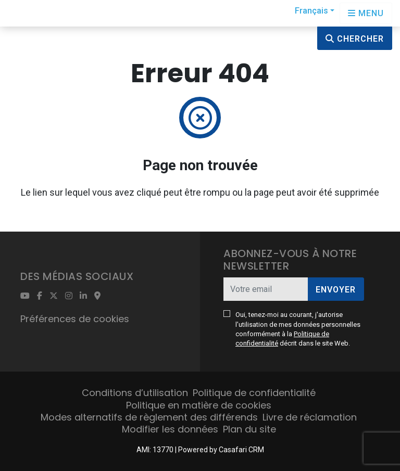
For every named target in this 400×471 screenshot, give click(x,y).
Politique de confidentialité (254, 392)
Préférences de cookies (74, 318)
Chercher (355, 39)
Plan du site (249, 429)
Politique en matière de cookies (198, 405)
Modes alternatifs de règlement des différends (149, 417)
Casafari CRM (241, 449)
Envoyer (336, 290)
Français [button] (311, 11)
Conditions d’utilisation (135, 392)
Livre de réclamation (309, 417)
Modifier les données (170, 429)
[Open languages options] (366, 13)
